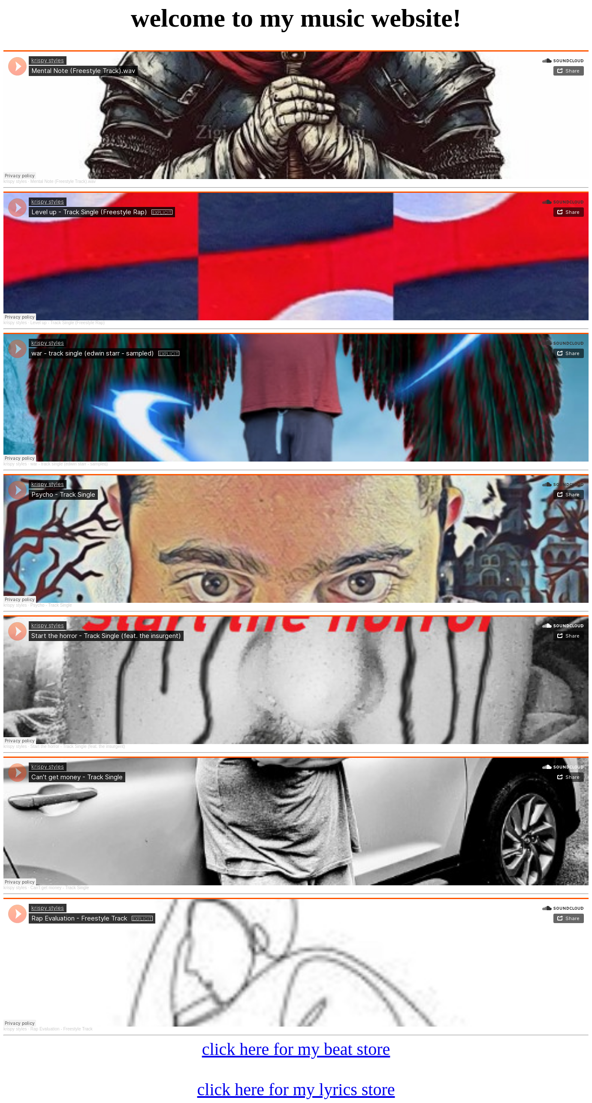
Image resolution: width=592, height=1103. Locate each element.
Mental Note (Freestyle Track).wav (63, 181)
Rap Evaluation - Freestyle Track (61, 1029)
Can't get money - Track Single (59, 887)
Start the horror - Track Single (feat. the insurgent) (77, 746)
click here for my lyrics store (296, 1089)
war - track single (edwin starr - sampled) (69, 464)
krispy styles (15, 181)
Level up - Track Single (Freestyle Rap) (67, 322)
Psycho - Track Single (51, 605)
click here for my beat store (296, 1049)
